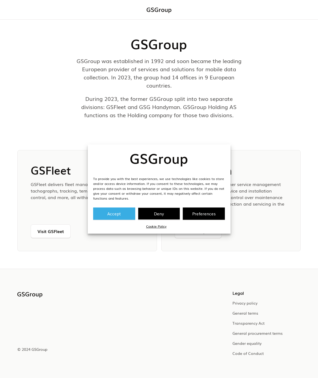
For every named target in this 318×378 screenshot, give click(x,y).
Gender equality (247, 343)
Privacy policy (244, 303)
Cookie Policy (156, 226)
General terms (245, 313)
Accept (114, 213)
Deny (159, 213)
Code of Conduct (248, 353)
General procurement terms (257, 333)
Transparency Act (248, 323)
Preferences (204, 213)
